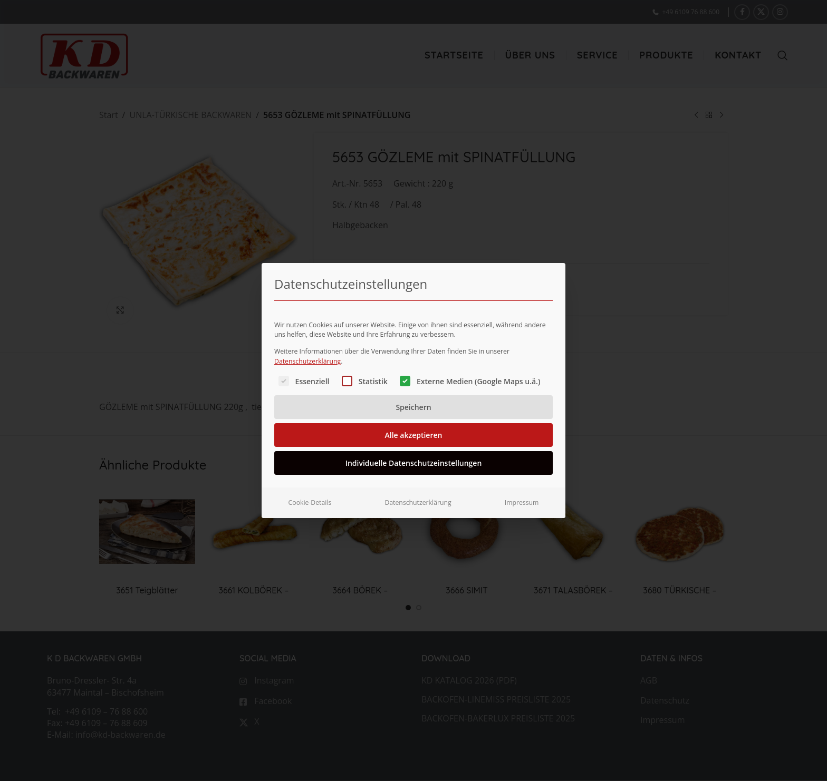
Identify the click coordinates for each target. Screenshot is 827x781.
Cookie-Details (310, 499)
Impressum (522, 499)
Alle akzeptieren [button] (414, 432)
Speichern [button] (413, 404)
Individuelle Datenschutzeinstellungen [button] (413, 460)
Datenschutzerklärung (307, 357)
